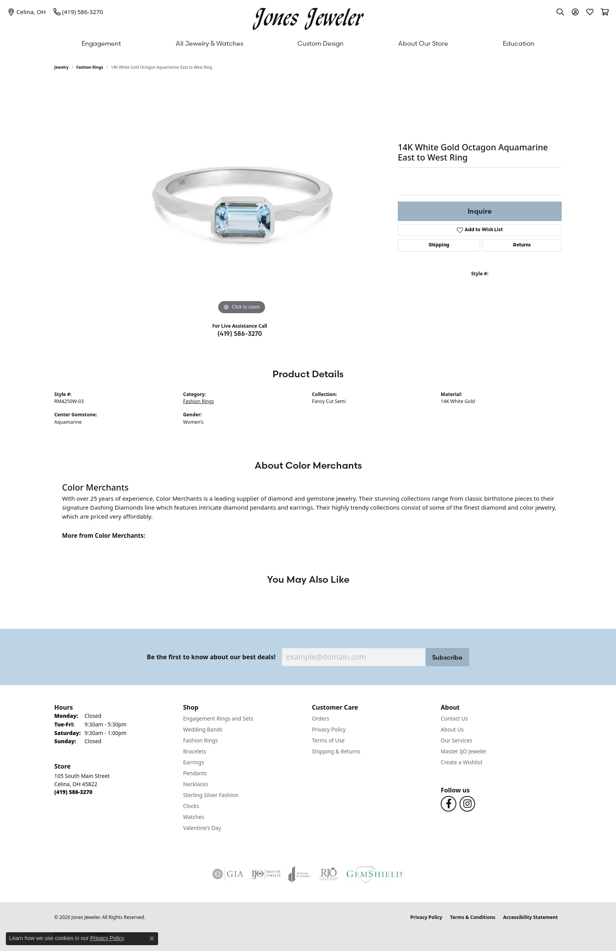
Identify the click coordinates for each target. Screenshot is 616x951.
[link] (27, 12)
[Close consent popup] (152, 938)
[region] (242, 199)
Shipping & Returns (336, 751)
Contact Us (454, 718)
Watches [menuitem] (193, 817)
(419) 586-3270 (239, 333)
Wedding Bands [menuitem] (203, 729)
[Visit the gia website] (228, 874)
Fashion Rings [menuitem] (200, 740)
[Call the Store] (73, 792)
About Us (452, 729)
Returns (522, 245)
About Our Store (423, 43)
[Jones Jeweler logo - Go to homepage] (308, 17)
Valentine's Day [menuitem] (202, 827)
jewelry (61, 67)
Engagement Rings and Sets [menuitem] (218, 718)
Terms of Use (328, 740)
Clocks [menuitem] (191, 806)
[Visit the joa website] (299, 874)
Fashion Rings (90, 67)
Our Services (456, 740)
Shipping (439, 245)
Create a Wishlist (461, 762)
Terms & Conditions (472, 917)
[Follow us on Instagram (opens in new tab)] (467, 804)
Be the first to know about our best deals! (211, 657)
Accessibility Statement (530, 917)
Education (518, 43)
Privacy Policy (328, 729)
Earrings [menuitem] (193, 762)
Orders (320, 718)
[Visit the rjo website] (328, 874)
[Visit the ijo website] (266, 874)
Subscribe (447, 657)
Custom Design (320, 43)
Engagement (101, 43)
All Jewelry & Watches (209, 43)
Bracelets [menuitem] (194, 751)
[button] (560, 12)
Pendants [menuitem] (195, 773)
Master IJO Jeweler (464, 751)
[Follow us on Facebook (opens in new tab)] (448, 804)
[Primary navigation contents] (308, 43)
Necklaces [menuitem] (195, 784)
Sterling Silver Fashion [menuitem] (211, 795)
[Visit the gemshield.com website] (375, 874)
